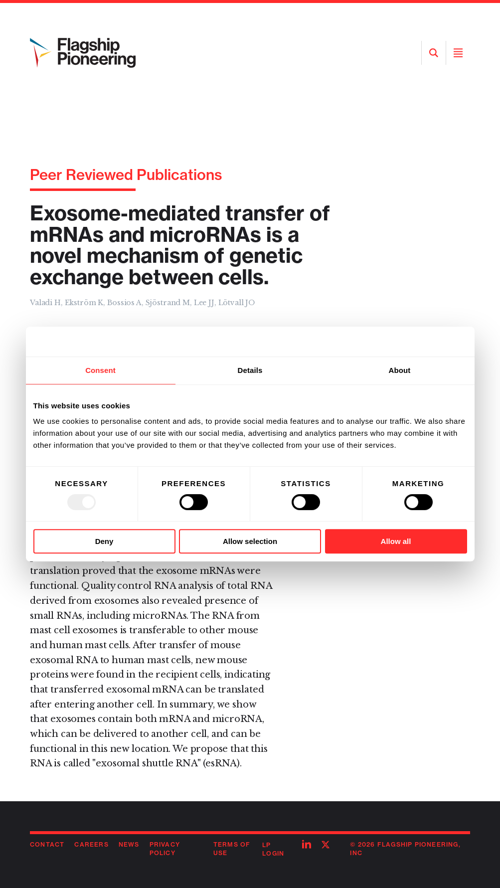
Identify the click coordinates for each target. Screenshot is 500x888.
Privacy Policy (165, 849)
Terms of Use (232, 849)
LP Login (273, 849)
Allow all (396, 541)
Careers (91, 844)
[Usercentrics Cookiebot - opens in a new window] (423, 341)
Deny (104, 541)
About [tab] (400, 370)
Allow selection (250, 541)
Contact (47, 844)
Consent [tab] (100, 370)
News (129, 844)
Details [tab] (250, 370)
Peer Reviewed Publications (126, 174)
